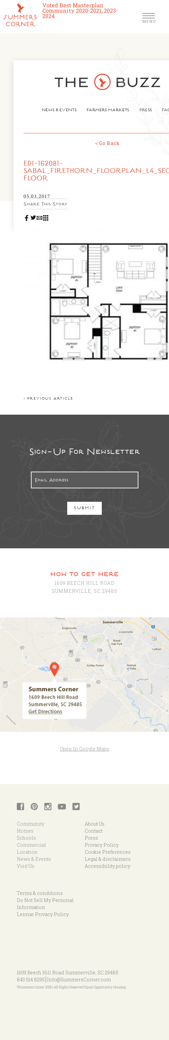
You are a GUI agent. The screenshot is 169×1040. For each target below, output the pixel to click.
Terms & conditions (40, 893)
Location (27, 852)
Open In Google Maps (84, 749)
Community (30, 824)
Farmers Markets (108, 111)
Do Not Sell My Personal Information (45, 903)
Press (145, 111)
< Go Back (107, 143)
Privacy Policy (102, 845)
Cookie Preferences (108, 852)
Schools (26, 838)
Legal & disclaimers (108, 859)
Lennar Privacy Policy (43, 914)
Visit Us (25, 866)
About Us (94, 824)
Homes (25, 831)
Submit (84, 508)
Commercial (31, 845)
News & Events (59, 111)
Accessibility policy (107, 866)
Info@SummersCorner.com (79, 979)
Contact (93, 831)
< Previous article (48, 399)
